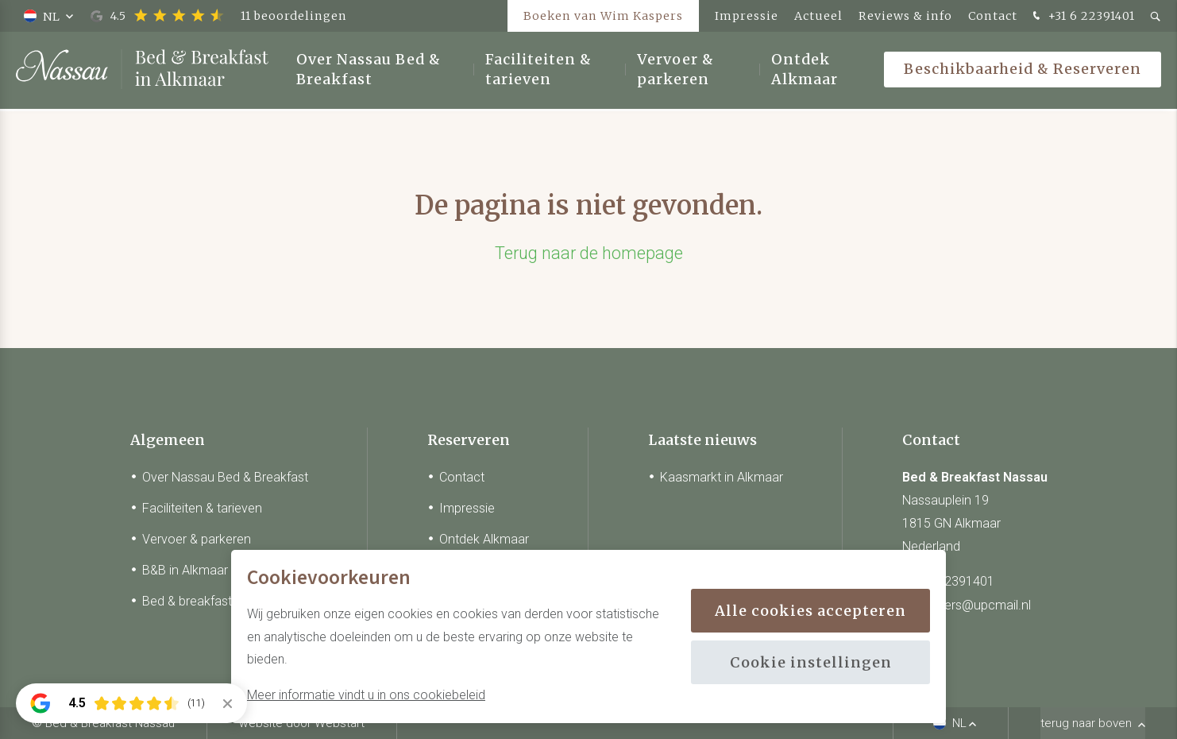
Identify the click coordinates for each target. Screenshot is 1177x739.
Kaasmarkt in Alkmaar (721, 477)
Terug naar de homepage (589, 253)
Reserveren (468, 440)
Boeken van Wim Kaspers (603, 16)
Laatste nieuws (702, 440)
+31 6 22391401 (1082, 16)
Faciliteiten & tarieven (538, 71)
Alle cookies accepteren (810, 611)
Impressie (746, 16)
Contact (992, 16)
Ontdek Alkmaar (804, 71)
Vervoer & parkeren (675, 71)
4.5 (219, 16)
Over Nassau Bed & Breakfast (368, 71)
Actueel (818, 16)
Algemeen (167, 440)
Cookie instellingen (811, 662)
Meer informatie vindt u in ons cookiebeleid (366, 694)
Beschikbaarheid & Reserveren (1022, 71)
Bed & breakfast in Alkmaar (218, 601)
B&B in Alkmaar (185, 570)
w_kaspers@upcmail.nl (966, 605)
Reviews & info (905, 16)
